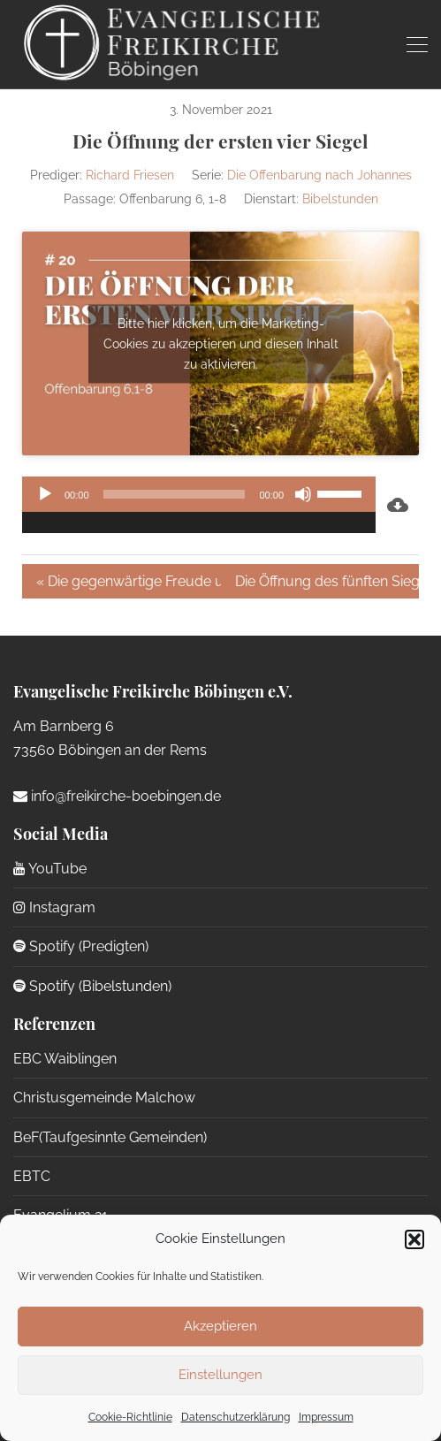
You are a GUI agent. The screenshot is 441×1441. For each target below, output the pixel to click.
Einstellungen (220, 1375)
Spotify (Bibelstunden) (92, 986)
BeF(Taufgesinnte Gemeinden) (110, 1137)
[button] (414, 1239)
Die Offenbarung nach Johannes (319, 175)
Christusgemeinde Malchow (104, 1097)
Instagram (54, 907)
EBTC (31, 1176)
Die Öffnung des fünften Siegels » (327, 581)
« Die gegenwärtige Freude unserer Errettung (128, 581)
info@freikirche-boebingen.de (117, 796)
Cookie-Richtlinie (130, 1417)
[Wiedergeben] (45, 494)
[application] (199, 505)
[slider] (174, 494)
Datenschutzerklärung (235, 1417)
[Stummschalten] (303, 494)
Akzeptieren (220, 1326)
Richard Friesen (130, 175)
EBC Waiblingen (65, 1058)
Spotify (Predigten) (80, 946)
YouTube (50, 868)
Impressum (326, 1417)
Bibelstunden (340, 199)
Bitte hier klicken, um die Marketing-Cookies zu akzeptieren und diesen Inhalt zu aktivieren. (220, 343)
